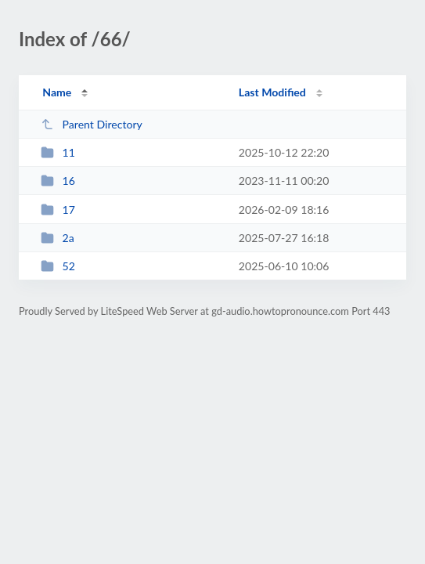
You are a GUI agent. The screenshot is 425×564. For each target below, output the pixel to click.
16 (58, 180)
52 (58, 266)
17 (58, 209)
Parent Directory (91, 124)
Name (56, 92)
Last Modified (272, 92)
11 (58, 152)
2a (57, 237)
